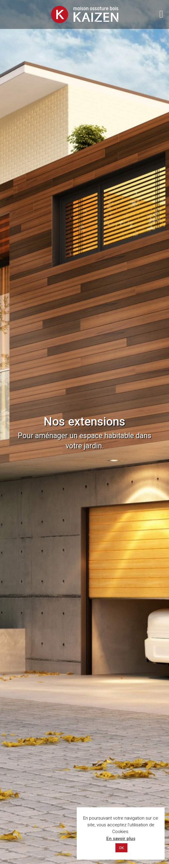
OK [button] (121, 848)
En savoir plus (120, 838)
